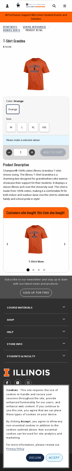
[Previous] (7, 244)
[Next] (64, 244)
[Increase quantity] (32, 152)
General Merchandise (34, 26)
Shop (10, 319)
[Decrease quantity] (9, 152)
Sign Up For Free (36, 292)
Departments (10, 26)
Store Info (14, 344)
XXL (44, 127)
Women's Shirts (11, 30)
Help (10, 332)
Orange (12, 109)
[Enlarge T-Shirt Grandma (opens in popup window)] (36, 74)
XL (33, 127)
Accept (54, 457)
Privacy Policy (15, 448)
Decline (35, 457)
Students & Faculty (21, 356)
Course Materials (19, 307)
